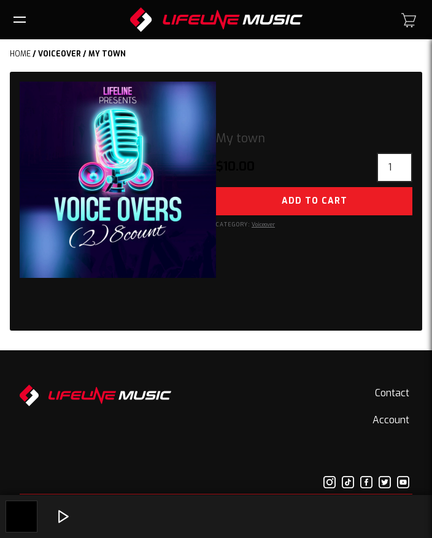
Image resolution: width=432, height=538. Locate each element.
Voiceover (59, 54)
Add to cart (314, 201)
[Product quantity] (394, 167)
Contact (392, 392)
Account (390, 419)
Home (20, 54)
